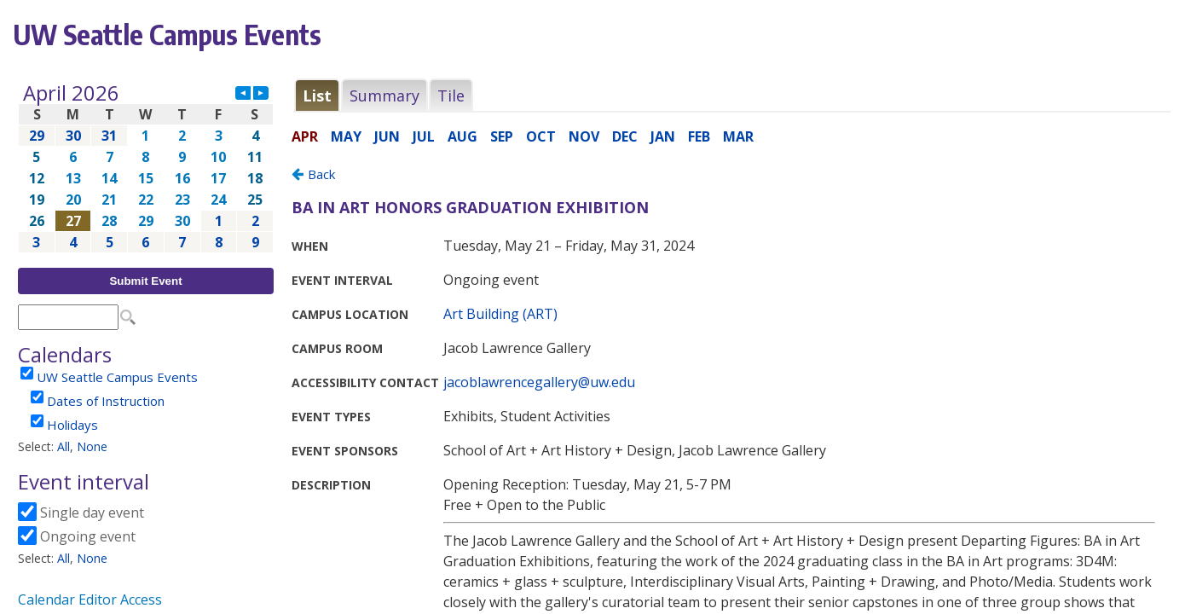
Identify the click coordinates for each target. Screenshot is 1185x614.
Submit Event (145, 281)
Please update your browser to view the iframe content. (146, 167)
